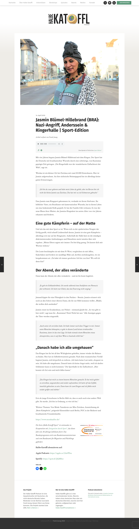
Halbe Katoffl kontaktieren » (65, 508)
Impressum (70, 521)
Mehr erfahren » (33, 508)
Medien (83, 3)
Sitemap (95, 521)
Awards (73, 3)
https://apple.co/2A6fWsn (61, 453)
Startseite (12, 3)
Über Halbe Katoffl (25, 3)
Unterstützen (40, 3)
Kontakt (92, 3)
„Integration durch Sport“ (57, 428)
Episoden (64, 3)
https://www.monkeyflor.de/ (48, 419)
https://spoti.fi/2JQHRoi (53, 458)
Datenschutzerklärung (83, 521)
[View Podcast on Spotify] (41, 150)
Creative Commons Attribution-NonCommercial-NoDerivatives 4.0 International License (100, 495)
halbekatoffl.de (46, 521)
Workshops (53, 3)
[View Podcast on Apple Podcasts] (39, 150)
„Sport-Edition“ (98, 150)
